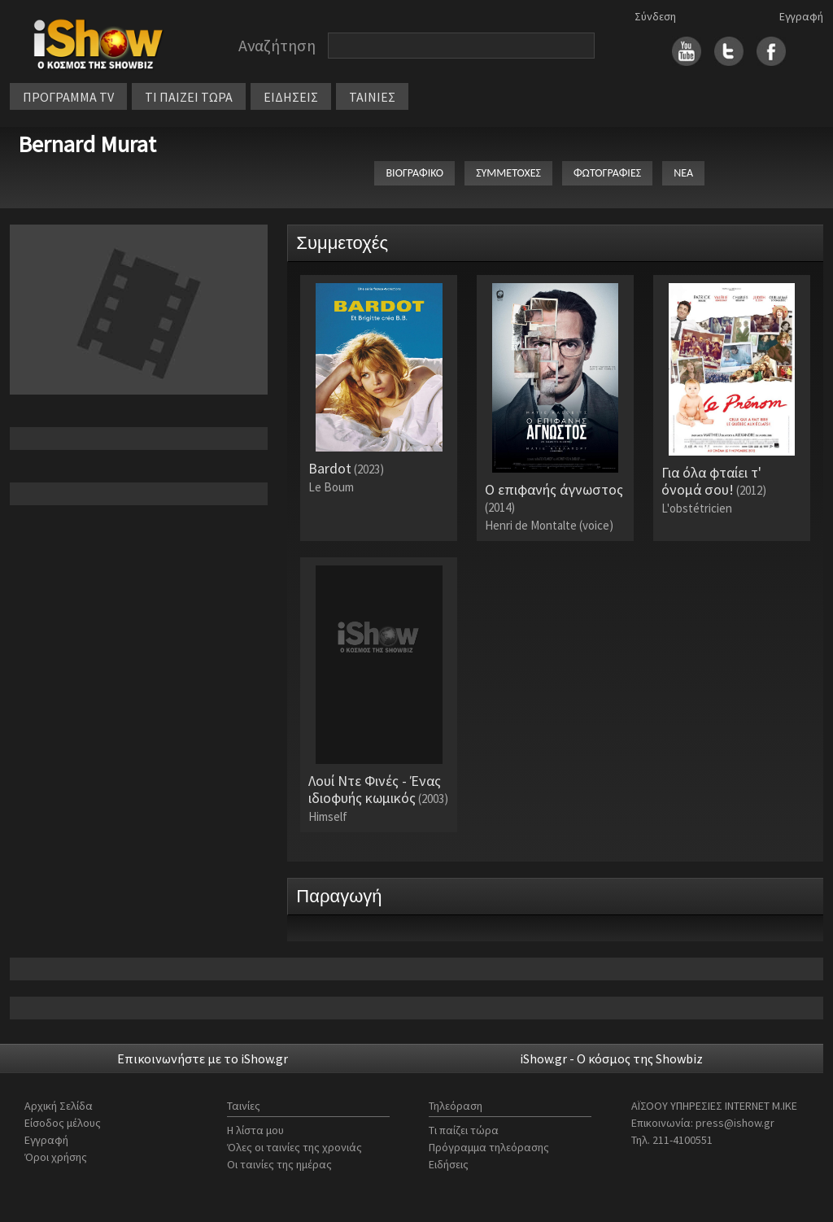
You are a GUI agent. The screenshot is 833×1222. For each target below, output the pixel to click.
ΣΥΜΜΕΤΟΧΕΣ (508, 173)
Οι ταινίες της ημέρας (279, 1164)
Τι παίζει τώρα (464, 1130)
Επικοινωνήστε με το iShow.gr (202, 1058)
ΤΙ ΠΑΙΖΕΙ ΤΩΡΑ (189, 97)
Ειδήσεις (449, 1164)
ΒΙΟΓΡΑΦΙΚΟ (414, 173)
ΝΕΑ (683, 173)
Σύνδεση (655, 16)
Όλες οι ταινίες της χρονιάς (294, 1147)
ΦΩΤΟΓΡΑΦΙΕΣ (607, 173)
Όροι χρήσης (55, 1157)
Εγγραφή (801, 16)
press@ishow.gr (735, 1122)
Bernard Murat (87, 144)
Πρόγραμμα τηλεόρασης (489, 1147)
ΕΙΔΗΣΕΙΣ (291, 97)
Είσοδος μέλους (62, 1122)
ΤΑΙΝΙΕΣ (372, 97)
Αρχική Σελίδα (58, 1105)
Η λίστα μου (255, 1130)
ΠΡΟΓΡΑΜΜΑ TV (68, 97)
